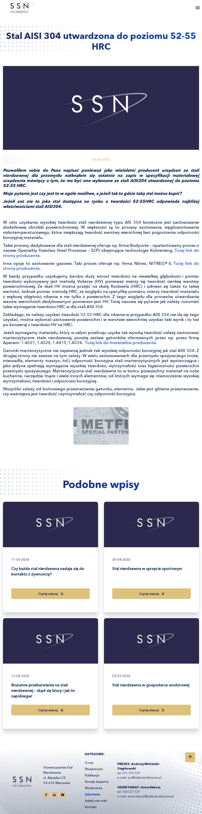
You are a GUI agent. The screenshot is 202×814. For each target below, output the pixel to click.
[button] (198, 7)
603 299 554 (131, 773)
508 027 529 (131, 792)
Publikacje (92, 775)
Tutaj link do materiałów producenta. (121, 342)
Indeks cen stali (96, 801)
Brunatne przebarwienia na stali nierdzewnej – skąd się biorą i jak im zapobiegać (43, 690)
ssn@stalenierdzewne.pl (144, 777)
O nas (89, 763)
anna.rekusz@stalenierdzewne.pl (151, 796)
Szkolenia (92, 794)
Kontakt (91, 807)
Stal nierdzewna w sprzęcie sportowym (147, 568)
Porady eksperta (96, 782)
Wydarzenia (93, 788)
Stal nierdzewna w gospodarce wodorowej (150, 685)
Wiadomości (94, 769)
